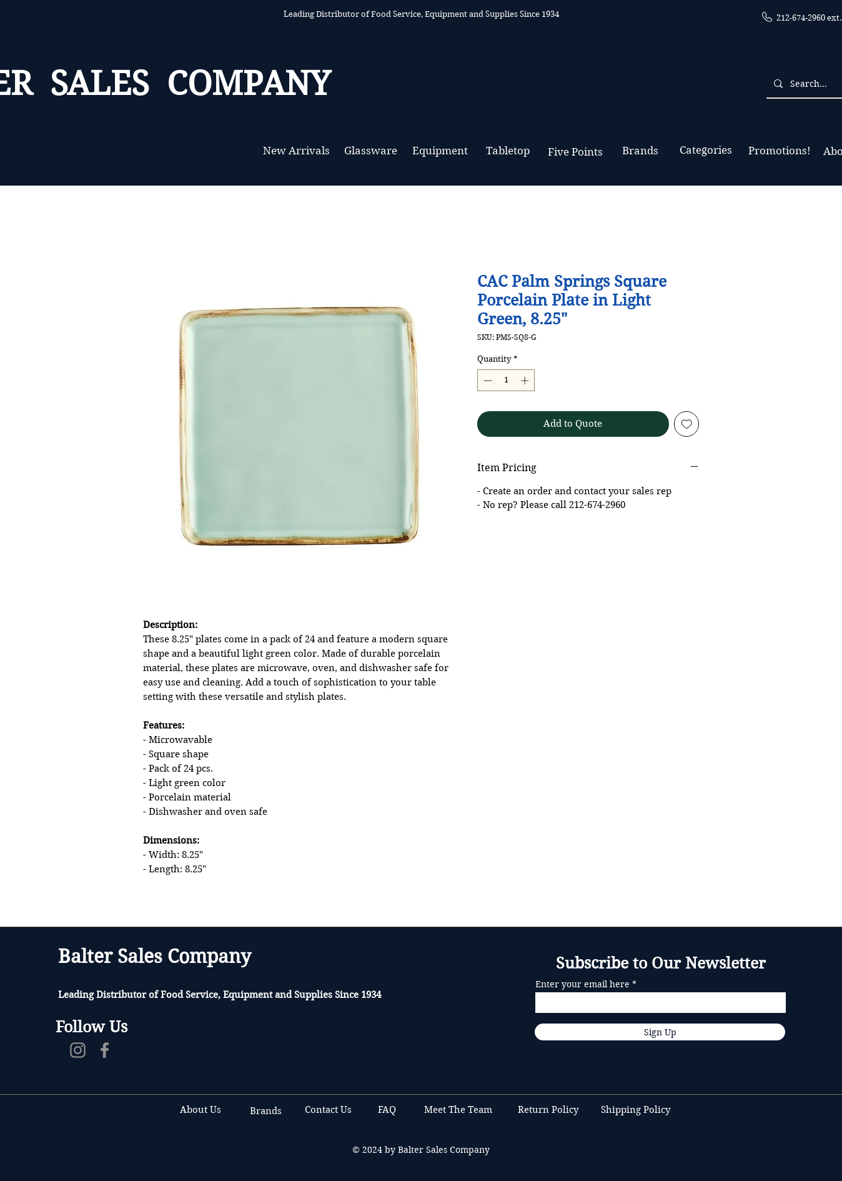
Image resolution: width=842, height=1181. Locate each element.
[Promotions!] (779, 151)
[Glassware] (370, 151)
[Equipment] (440, 151)
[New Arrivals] (296, 151)
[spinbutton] (506, 380)
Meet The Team (458, 1109)
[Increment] (525, 380)
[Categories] (705, 150)
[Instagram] (77, 1050)
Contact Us (329, 1109)
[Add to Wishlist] (687, 424)
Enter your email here (582, 984)
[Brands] (640, 151)
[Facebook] (104, 1050)
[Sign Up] (660, 1032)
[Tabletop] (507, 151)
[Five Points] (575, 152)
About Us (200, 1109)
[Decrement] (486, 380)
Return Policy (549, 1109)
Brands (266, 1111)
